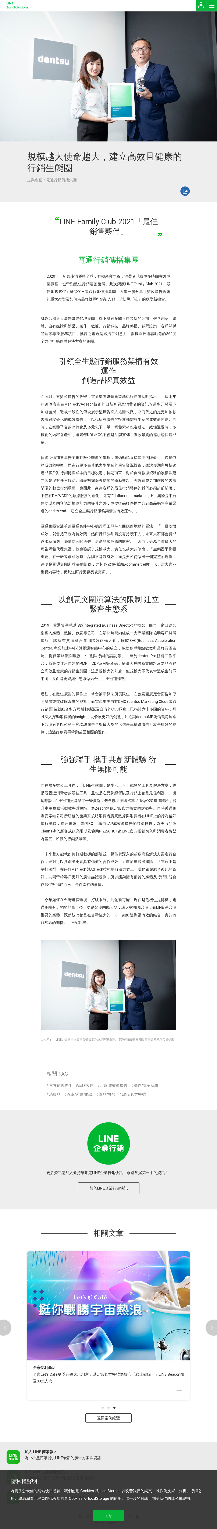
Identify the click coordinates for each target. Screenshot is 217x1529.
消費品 (54, 1094)
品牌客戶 (85, 1085)
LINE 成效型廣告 (113, 1085)
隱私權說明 (180, 1498)
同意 (108, 1515)
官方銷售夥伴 (60, 1085)
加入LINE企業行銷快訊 (108, 1188)
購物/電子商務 (146, 1085)
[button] (103, 1408)
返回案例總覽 (108, 1418)
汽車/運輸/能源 (80, 1094)
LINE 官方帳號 (134, 1094)
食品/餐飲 (107, 1094)
